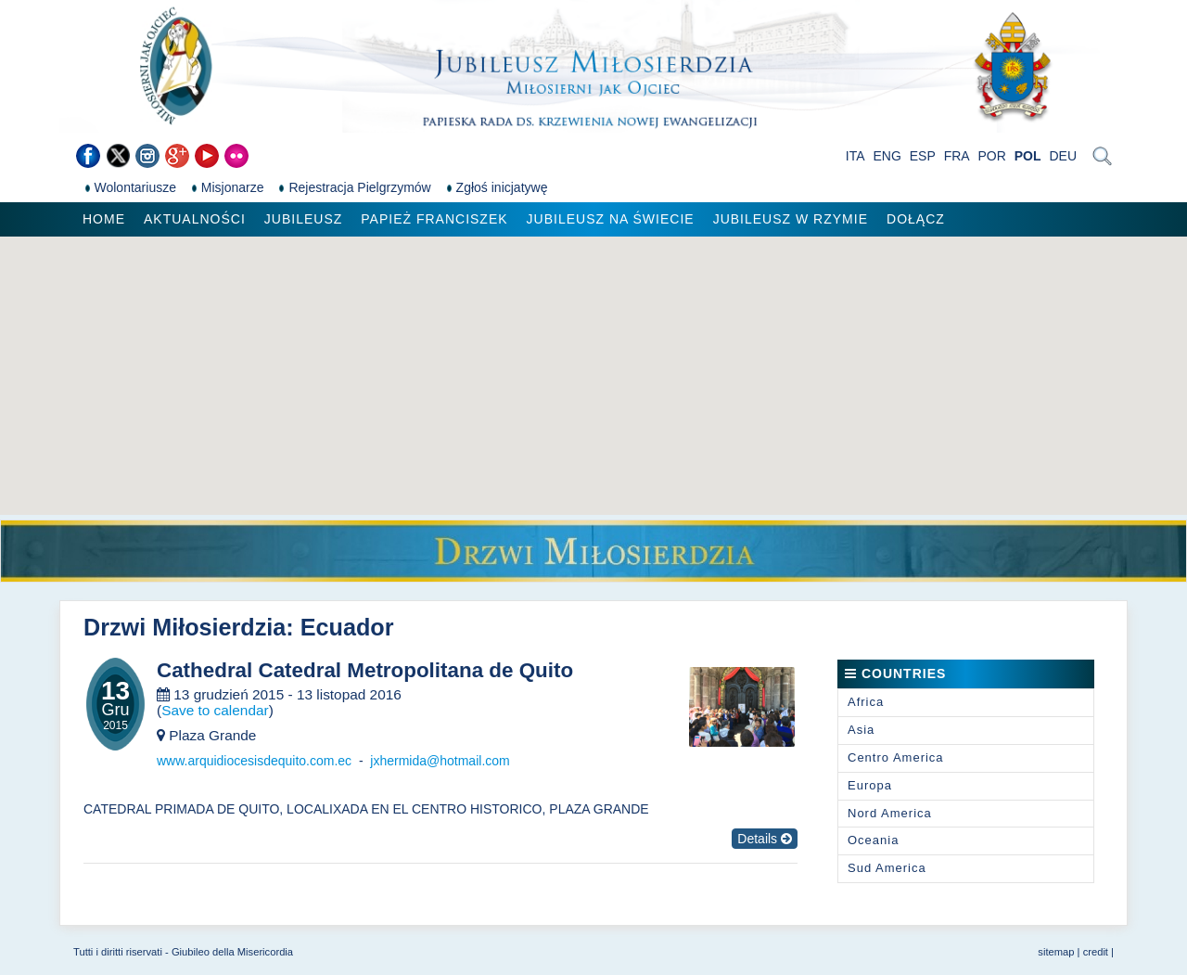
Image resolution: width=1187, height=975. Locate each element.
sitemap (1056, 951)
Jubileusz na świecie (611, 219)
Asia (861, 730)
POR (992, 155)
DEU (1063, 155)
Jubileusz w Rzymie (790, 219)
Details (764, 838)
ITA (855, 155)
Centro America (896, 757)
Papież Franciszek (434, 219)
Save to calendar (215, 710)
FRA (957, 155)
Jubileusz (303, 219)
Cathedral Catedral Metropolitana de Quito (365, 671)
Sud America (887, 868)
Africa (866, 702)
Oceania (873, 840)
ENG (887, 155)
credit (1095, 951)
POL (1028, 155)
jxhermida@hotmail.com (439, 760)
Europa (870, 785)
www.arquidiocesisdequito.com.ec (254, 760)
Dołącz (916, 219)
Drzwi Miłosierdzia (184, 627)
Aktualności (195, 219)
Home (104, 219)
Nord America (890, 813)
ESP (923, 155)
